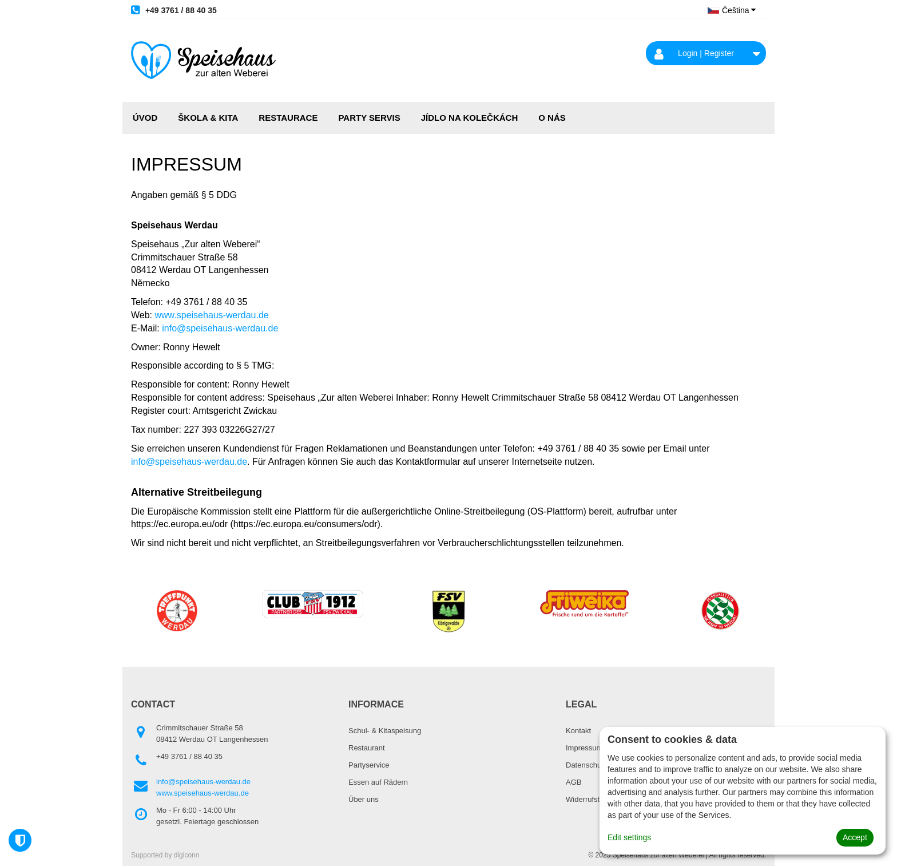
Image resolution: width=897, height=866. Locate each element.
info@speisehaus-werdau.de (220, 328)
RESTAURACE (288, 117)
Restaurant (366, 748)
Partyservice (369, 765)
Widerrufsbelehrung (598, 799)
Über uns (363, 799)
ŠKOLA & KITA (208, 117)
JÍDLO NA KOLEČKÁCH (469, 117)
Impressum (584, 748)
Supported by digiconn (165, 855)
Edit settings (629, 837)
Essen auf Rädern (378, 782)
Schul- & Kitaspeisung (384, 730)
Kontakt (578, 730)
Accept (855, 837)
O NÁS (552, 117)
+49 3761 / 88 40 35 (174, 10)
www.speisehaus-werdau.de (212, 315)
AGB (573, 782)
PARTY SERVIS (369, 117)
